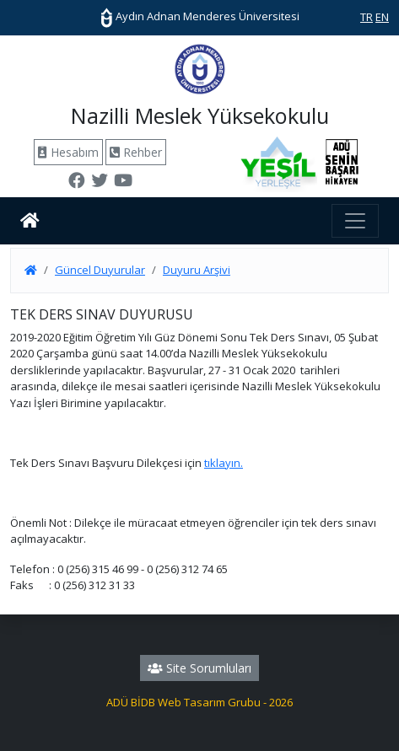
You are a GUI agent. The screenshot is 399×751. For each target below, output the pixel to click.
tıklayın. (223, 462)
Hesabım (68, 152)
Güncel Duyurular (100, 269)
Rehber (136, 152)
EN (382, 16)
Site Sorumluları (199, 668)
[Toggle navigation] (355, 221)
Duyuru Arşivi (196, 269)
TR (366, 16)
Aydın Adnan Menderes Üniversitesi (200, 16)
